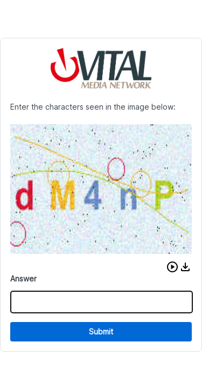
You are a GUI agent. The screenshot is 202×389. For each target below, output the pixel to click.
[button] (172, 266)
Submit (101, 331)
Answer (23, 278)
